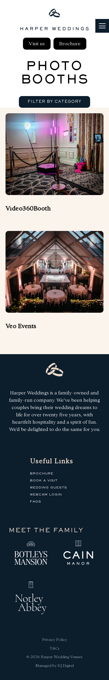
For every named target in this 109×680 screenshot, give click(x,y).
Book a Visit (44, 480)
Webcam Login (46, 494)
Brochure (70, 43)
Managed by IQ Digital (54, 665)
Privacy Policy (54, 639)
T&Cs (55, 648)
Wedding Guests (48, 487)
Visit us (37, 43)
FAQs (35, 501)
